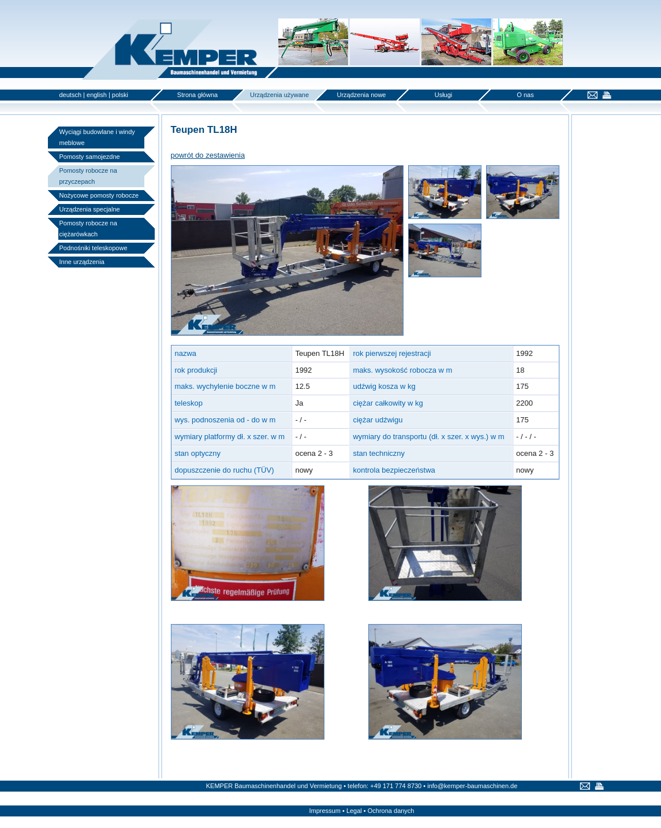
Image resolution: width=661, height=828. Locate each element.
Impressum (325, 810)
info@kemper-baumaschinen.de (472, 785)
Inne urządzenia (81, 261)
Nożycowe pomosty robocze (99, 195)
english (97, 94)
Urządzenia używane (279, 94)
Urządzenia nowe (361, 94)
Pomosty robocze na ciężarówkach (88, 228)
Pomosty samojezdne (89, 156)
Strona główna (197, 94)
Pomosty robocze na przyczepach (88, 176)
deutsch (70, 94)
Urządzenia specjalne (89, 209)
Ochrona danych (391, 810)
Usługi (444, 94)
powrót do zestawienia (208, 155)
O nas (525, 94)
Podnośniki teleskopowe (93, 247)
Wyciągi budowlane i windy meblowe (97, 137)
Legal (354, 810)
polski (120, 94)
